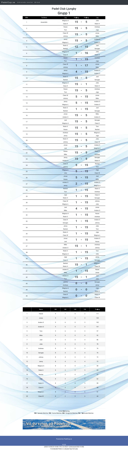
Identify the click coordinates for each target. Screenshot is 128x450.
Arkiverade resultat (25, 2)
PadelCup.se (8, 2)
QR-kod (37, 2)
